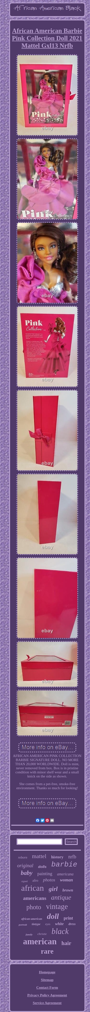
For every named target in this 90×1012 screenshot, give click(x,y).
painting (44, 873)
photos (49, 879)
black (60, 931)
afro (35, 880)
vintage (57, 906)
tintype (36, 924)
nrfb (72, 856)
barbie (64, 865)
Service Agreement (47, 1003)
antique (61, 897)
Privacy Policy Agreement (47, 995)
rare (47, 951)
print (68, 918)
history (57, 857)
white (59, 924)
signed (24, 881)
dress (72, 924)
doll (53, 916)
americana (65, 874)
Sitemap (47, 980)
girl (53, 888)
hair (66, 943)
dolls (42, 867)
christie (42, 934)
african (32, 888)
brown (67, 890)
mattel (39, 856)
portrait (23, 924)
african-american (31, 919)
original (25, 865)
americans (34, 898)
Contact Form (47, 987)
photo (33, 907)
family (29, 934)
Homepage (47, 972)
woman (66, 880)
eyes (47, 924)
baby (27, 873)
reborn (22, 857)
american (40, 941)
